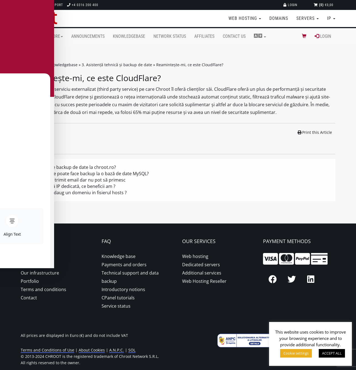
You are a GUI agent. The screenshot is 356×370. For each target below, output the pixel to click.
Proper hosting (36, 265)
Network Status (169, 36)
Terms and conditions (43, 289)
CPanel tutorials (118, 298)
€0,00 (323, 5)
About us (30, 256)
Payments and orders (124, 265)
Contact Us (234, 36)
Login (290, 5)
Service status (116, 306)
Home (34, 36)
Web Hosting (245, 18)
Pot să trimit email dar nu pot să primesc (83, 180)
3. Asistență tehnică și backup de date (117, 64)
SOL (132, 350)
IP (331, 18)
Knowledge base (119, 256)
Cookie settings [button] (296, 353)
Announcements (88, 36)
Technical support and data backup (130, 277)
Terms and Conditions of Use (47, 350)
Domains (278, 18)
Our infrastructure (40, 273)
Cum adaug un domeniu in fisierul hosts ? (84, 193)
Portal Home (30, 64)
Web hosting (195, 256)
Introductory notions (123, 289)
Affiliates (204, 36)
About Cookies (92, 350)
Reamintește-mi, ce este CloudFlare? (189, 64)
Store (55, 36)
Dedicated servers (201, 265)
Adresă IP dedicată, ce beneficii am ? (78, 186)
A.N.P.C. (116, 350)
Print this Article (314, 132)
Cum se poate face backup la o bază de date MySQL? (95, 174)
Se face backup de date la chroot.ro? (78, 167)
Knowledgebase (129, 36)
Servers (307, 18)
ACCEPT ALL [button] (332, 353)
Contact (29, 298)
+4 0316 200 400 (82, 5)
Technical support (44, 5)
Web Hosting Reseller (204, 281)
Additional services (201, 273)
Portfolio (30, 281)
